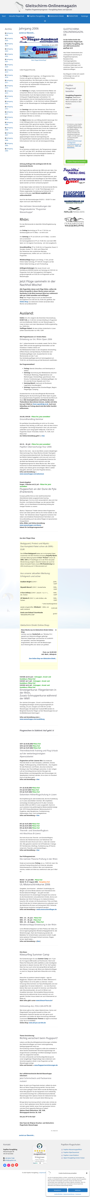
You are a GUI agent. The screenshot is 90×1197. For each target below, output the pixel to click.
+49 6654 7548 (9, 1158)
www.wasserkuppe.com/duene (30, 525)
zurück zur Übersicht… (27, 33)
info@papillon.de (10, 1160)
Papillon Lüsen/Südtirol (71, 1155)
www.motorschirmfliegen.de (47, 909)
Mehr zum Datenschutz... (74, 146)
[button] (87, 1173)
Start (4, 16)
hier (43, 436)
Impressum (78, 1194)
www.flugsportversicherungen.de (46, 1065)
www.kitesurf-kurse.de (44, 1000)
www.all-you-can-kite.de (37, 1023)
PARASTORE (72, 16)
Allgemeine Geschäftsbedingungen (73, 143)
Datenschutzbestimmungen (74, 141)
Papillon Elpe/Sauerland (71, 1152)
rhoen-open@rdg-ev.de (40, 404)
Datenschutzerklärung (69, 1194)
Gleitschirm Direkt (56, 16)
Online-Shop (24, 302)
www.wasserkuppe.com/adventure (32, 474)
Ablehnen (78, 1190)
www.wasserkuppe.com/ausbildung (32, 719)
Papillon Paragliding (36, 16)
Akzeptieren (57, 1190)
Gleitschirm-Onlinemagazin (51, 5)
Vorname (69, 115)
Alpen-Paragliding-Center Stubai (73, 1158)
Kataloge (84, 16)
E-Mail (68, 107)
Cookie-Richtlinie (58, 1194)
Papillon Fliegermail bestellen (76, 161)
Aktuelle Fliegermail (16, 16)
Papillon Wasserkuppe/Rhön (72, 1149)
